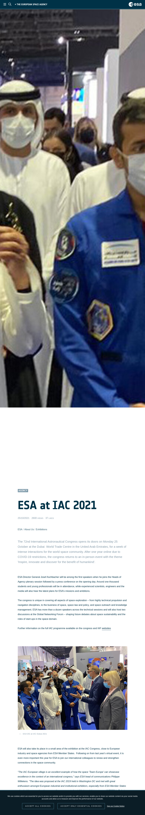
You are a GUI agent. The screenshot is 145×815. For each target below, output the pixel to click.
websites (106, 628)
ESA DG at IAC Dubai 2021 (35, 734)
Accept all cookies (38, 806)
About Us (29, 529)
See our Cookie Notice (115, 806)
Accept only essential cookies (81, 806)
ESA (20, 529)
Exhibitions (41, 529)
